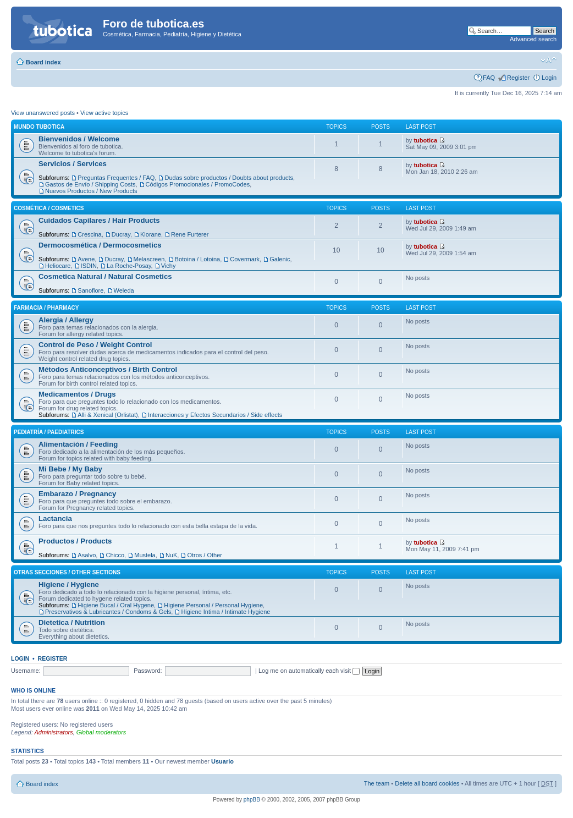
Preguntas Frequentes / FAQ (116, 177)
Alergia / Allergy (65, 320)
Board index (43, 62)
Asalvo (87, 555)
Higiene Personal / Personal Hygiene (213, 605)
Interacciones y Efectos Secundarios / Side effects (215, 414)
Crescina (89, 234)
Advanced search (533, 39)
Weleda (124, 290)
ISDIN (89, 265)
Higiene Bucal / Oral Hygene (116, 605)
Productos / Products (75, 541)
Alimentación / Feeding (78, 444)
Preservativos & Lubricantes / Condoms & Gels (108, 611)
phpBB (252, 800)
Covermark (245, 259)
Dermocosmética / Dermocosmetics (100, 245)
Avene (86, 259)
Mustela (145, 555)
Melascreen (149, 259)
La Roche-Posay (129, 265)
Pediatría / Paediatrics (49, 432)
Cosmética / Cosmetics (49, 208)
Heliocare (57, 265)
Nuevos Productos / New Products (91, 191)
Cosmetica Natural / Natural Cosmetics (105, 276)
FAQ (489, 77)
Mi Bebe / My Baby (70, 469)
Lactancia (55, 518)
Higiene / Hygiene (68, 584)
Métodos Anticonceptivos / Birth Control (107, 369)
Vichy (168, 265)
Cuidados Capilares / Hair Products (99, 220)
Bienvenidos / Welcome (78, 139)
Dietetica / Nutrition (71, 622)
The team (376, 783)
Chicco (115, 555)
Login (549, 77)
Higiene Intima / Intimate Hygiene (225, 611)
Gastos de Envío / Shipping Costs (90, 184)
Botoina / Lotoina (198, 259)
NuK (171, 555)
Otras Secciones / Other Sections (67, 572)
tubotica (425, 140)
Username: (26, 670)
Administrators (53, 732)
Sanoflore (90, 290)
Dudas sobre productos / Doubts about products (228, 177)
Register (518, 77)
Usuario (222, 761)
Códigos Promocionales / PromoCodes (198, 184)
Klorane (150, 234)
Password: (148, 670)
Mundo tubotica (39, 127)
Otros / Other (204, 555)
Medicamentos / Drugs (77, 394)
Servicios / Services (72, 164)
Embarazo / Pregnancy (77, 494)
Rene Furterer (189, 234)
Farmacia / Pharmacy (46, 308)
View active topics (104, 112)
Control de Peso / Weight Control (95, 345)
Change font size (549, 60)
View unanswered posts (43, 112)
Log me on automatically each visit (309, 670)
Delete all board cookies (427, 783)
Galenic (279, 259)
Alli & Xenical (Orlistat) (107, 414)
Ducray (121, 234)
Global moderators (101, 732)
